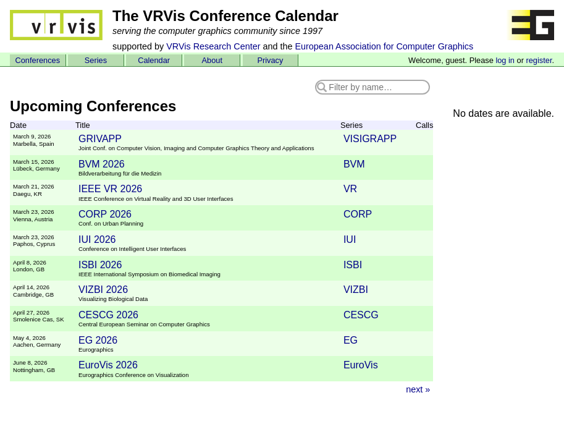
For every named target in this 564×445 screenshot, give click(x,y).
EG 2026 (97, 340)
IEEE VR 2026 (110, 189)
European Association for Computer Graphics (384, 46)
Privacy (270, 60)
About (212, 60)
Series (96, 60)
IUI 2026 (97, 239)
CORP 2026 (105, 214)
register (539, 60)
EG (350, 340)
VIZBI (355, 289)
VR (350, 189)
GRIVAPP (100, 139)
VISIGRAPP (370, 139)
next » (418, 389)
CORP (357, 214)
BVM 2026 (101, 164)
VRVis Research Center (213, 46)
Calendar (154, 60)
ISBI (352, 265)
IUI (349, 239)
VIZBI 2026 (103, 289)
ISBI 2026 (100, 265)
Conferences (38, 60)
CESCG (361, 315)
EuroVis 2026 (108, 365)
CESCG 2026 (108, 315)
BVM (354, 164)
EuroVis (360, 365)
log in (505, 60)
